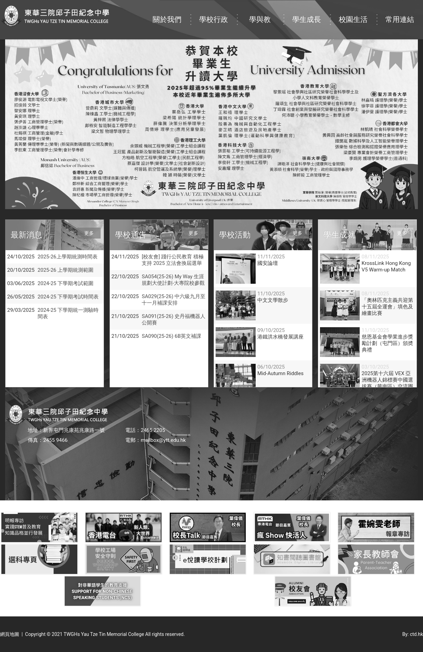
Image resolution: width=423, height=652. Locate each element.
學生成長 (311, 13)
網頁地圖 (9, 634)
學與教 (266, 13)
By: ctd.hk (412, 634)
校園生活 (357, 13)
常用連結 (404, 13)
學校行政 (218, 13)
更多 (89, 233)
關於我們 (171, 13)
